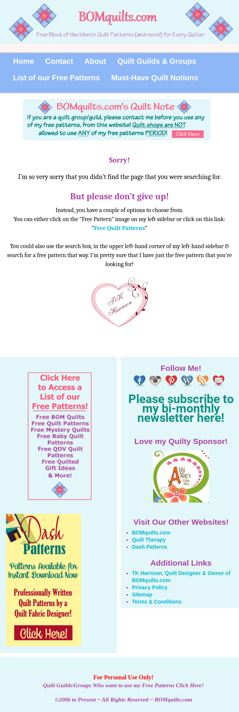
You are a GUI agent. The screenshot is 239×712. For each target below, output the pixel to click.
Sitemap (142, 595)
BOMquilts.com (151, 533)
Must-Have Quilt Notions (154, 78)
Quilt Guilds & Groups (156, 61)
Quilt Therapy (149, 540)
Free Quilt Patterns (119, 228)
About (95, 61)
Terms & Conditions (157, 602)
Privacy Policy (150, 587)
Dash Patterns (149, 547)
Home (23, 61)
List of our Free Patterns (56, 78)
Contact (59, 61)
